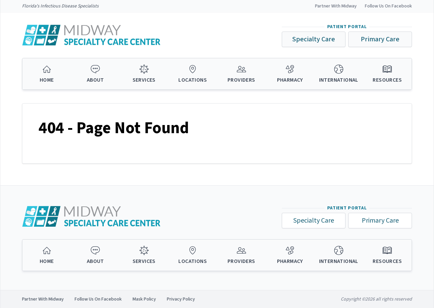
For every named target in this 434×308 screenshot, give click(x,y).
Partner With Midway (336, 6)
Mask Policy (144, 299)
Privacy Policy (181, 299)
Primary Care (380, 39)
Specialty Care (313, 39)
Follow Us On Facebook (388, 6)
